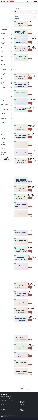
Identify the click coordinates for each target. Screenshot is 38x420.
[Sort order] (18, 18)
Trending (26, 1)
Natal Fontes (3, 42)
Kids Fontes (2, 79)
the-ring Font (30, 352)
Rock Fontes (2, 100)
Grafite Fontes (3, 68)
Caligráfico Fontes (3, 37)
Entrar (35, 1)
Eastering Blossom (3, 133)
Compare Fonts (3, 149)
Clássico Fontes (3, 43)
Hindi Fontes (3, 73)
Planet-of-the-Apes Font (32, 38)
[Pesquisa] (12, 1)
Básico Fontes (3, 33)
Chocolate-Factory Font (32, 308)
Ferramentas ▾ (31, 1)
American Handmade (4, 139)
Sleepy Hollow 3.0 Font (32, 211)
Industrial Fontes (3, 78)
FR (8, 415)
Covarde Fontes (3, 64)
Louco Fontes (3, 47)
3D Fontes (2, 21)
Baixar (30, 25)
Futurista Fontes (3, 65)
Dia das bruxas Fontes (4, 69)
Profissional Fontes (3, 95)
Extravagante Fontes (4, 59)
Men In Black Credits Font (32, 99)
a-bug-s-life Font (31, 158)
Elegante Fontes (3, 110)
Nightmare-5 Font (31, 291)
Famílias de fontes (22, 401)
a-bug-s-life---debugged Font (33, 230)
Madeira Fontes (3, 126)
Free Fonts (15, 8)
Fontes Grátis (21, 395)
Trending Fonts (3, 148)
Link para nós (21, 409)
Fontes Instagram (3, 408)
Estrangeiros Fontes (4, 61)
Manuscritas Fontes (4, 70)
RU (15, 415)
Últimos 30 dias (22, 411)
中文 (13, 415)
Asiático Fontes (3, 30)
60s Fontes (2, 24)
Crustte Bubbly (3, 142)
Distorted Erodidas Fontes (5, 52)
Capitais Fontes (3, 38)
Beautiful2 (2, 137)
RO (6, 415)
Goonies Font (30, 255)
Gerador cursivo (3, 152)
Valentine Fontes (3, 119)
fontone (32, 196)
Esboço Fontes (3, 92)
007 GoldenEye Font (31, 46)
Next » (28, 388)
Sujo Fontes (2, 82)
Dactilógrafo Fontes (4, 117)
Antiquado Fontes (3, 91)
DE (3, 415)
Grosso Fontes (3, 114)
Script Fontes (3, 105)
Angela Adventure (3, 138)
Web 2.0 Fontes (3, 122)
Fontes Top (22, 1)
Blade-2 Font (30, 74)
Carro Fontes (3, 39)
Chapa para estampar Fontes (5, 109)
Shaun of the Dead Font (32, 369)
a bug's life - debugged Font (32, 150)
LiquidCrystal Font (31, 107)
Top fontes (2, 147)
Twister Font (30, 283)
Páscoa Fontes (3, 56)
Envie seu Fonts (22, 402)
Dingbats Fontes (3, 51)
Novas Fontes (17, 1)
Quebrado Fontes (3, 34)
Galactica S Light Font (31, 344)
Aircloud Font (30, 194)
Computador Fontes (4, 46)
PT (11, 415)
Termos (21, 408)
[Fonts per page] (32, 16)
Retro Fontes (3, 99)
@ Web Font (30, 35)
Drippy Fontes (3, 55)
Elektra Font (30, 247)
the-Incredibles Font (31, 133)
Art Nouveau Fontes (4, 29)
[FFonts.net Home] (4, 1)
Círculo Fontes (3, 101)
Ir (23, 18)
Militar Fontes (3, 83)
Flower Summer (3, 130)
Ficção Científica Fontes (4, 104)
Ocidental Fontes (3, 123)
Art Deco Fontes (3, 28)
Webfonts (21, 400)
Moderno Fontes (3, 86)
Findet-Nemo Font (31, 82)
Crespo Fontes (3, 48)
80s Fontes (2, 25)
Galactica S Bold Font (31, 186)
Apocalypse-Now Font (31, 125)
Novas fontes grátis (6, 128)
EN (1, 415)
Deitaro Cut (2, 134)
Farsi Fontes (2, 60)
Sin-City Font (30, 316)
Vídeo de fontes (22, 410)
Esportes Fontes (3, 108)
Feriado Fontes (3, 74)
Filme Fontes (3, 87)
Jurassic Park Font (31, 21)
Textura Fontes (3, 113)
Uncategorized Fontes (4, 118)
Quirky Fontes (3, 96)
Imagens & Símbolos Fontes (5, 77)
